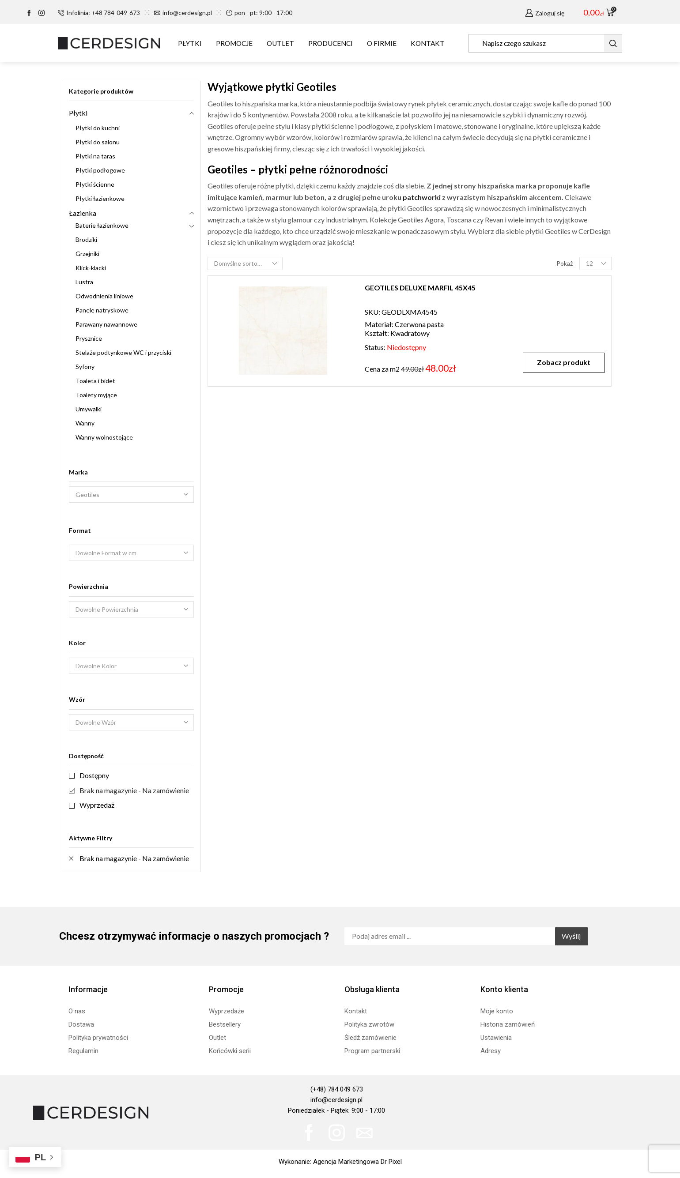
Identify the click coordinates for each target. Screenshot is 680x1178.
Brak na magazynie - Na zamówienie (134, 790)
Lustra (84, 282)
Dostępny (94, 775)
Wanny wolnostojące (104, 437)
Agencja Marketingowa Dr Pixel (357, 1162)
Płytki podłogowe (100, 170)
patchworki (422, 197)
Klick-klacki (91, 267)
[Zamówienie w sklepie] (245, 263)
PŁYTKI (190, 43)
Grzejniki (87, 253)
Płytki (78, 113)
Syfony (85, 366)
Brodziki (86, 239)
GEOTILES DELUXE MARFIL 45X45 (420, 287)
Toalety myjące (96, 395)
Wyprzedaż (96, 805)
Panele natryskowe (102, 310)
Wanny (85, 423)
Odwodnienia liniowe (104, 296)
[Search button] (613, 43)
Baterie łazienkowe (102, 225)
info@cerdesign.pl (336, 1100)
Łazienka (82, 213)
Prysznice (89, 338)
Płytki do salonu (98, 142)
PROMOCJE (234, 43)
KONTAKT (428, 43)
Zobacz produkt (563, 362)
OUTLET (280, 43)
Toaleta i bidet (95, 380)
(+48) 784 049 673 (336, 1089)
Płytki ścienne (95, 184)
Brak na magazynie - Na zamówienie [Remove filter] (134, 858)
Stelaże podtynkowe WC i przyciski (123, 352)
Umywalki (89, 409)
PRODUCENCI (330, 43)
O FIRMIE (382, 43)
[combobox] (131, 553)
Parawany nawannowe (106, 324)
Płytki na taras (95, 156)
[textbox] (125, 553)
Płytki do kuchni (98, 128)
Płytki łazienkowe (100, 198)
